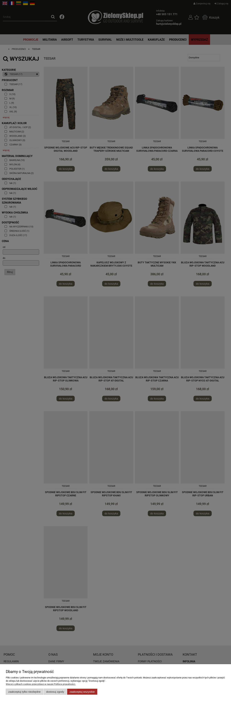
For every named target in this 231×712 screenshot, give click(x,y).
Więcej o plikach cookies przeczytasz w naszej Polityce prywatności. (41, 684)
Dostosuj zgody (55, 691)
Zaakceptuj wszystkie (82, 691)
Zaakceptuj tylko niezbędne (24, 691)
